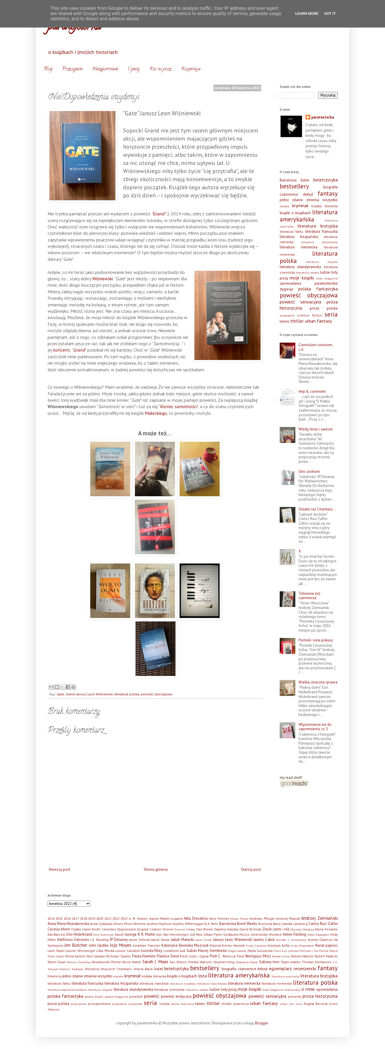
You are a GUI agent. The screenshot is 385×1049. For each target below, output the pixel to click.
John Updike (99, 945)
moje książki (302, 278)
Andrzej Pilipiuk (288, 918)
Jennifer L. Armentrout (291, 940)
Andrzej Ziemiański (319, 918)
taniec (285, 321)
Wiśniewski (102, 278)
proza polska (324, 308)
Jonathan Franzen (146, 945)
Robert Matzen (302, 956)
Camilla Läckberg (294, 923)
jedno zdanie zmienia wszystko (309, 199)
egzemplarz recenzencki (292, 968)
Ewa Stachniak (103, 934)
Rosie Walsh (131, 962)
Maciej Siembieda (212, 950)
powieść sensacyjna (300, 302)
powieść (151, 996)
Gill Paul (196, 934)
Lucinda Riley (151, 950)
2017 (75, 918)
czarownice (289, 194)
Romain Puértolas (79, 962)
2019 (91, 918)
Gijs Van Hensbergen (172, 934)
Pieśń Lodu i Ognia (194, 956)
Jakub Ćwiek (203, 940)
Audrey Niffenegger (188, 923)
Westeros (92, 969)
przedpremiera (99, 1003)
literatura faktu (291, 231)
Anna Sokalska (101, 923)
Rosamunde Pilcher (107, 962)
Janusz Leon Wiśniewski (94, 694)
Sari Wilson (178, 962)
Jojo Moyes (120, 945)
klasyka (285, 206)
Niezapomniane (105, 69)
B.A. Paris (211, 923)
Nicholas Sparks (118, 956)
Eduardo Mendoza (302, 929)
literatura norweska (277, 983)
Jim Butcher (75, 945)
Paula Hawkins (144, 956)
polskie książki (94, 997)
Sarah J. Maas (155, 961)
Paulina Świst (168, 956)
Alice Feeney (219, 918)
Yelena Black (143, 969)
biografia (330, 187)
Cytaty (134, 69)
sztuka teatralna (182, 1004)
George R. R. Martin (139, 934)
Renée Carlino (281, 956)
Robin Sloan (57, 962)
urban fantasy (318, 321)
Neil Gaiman (95, 956)
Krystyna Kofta (279, 945)
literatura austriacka (285, 976)
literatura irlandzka (154, 983)
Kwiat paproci (326, 945)
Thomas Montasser (316, 962)
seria (331, 314)
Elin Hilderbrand (79, 934)
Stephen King (224, 962)
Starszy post (251, 869)
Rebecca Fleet (234, 956)
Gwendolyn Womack (266, 934)
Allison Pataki (239, 919)
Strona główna (156, 869)
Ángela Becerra (315, 1003)
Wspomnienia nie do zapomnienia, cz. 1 (315, 727)
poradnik (136, 996)
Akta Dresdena (196, 918)
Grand (79, 350)
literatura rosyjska (322, 262)
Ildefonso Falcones (73, 939)
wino (299, 1004)
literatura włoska (307, 272)
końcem (61, 350)
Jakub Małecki (182, 939)
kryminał (300, 205)
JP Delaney (119, 939)
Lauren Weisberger (80, 950)
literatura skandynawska (300, 266)
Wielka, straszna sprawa (318, 682)
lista (202, 976)
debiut (308, 194)
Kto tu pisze (160, 69)
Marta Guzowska (260, 950)
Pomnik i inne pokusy (316, 640)
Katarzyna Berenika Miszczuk (185, 945)
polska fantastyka (318, 289)
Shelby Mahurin (200, 962)
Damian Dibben (185, 929)
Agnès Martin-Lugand (165, 918)
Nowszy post (59, 869)
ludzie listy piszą (223, 989)
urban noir (287, 1004)
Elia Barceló (57, 934)
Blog (48, 69)
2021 (107, 918)
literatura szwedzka (169, 989)
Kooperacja (190, 69)
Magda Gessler (236, 951)
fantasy (328, 193)
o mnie (308, 989)
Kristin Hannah (233, 945)
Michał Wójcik (328, 951)
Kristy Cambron (256, 945)
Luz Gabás (188, 950)
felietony (54, 976)
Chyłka (76, 929)
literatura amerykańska (309, 215)
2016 (67, 918)
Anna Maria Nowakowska (68, 923)
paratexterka (322, 117)
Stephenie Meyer (247, 962)
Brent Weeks (247, 923)
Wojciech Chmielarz (116, 969)
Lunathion (171, 950)
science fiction (309, 315)
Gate (60, 694)
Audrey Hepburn (159, 923)
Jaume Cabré (264, 939)
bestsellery (294, 186)
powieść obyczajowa (156, 694)
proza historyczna (320, 996)
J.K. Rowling (100, 939)
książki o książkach (295, 212)
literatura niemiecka (298, 247)
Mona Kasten (75, 956)
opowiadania (290, 283)
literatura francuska (321, 231)
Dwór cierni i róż (276, 929)
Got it (330, 13)
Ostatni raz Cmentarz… (317, 509)
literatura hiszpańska (299, 236)
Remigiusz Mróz (258, 956)
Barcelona (288, 180)
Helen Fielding (294, 934)
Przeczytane (72, 69)
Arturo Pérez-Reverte (129, 923)
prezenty (294, 996)
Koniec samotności (178, 406)
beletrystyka (325, 180)
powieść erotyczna (176, 996)
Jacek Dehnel (139, 939)
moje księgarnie (327, 278)
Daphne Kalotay (226, 929)
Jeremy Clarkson (320, 939)
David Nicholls (251, 929)
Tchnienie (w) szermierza (309, 596)
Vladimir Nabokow (71, 969)
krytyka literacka (324, 206)
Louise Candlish (127, 950)
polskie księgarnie (116, 997)
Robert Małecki (326, 956)
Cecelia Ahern (59, 929)
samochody (135, 1004)
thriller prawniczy (235, 1003)
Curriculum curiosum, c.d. (316, 347)
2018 (83, 918)
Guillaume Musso (236, 934)
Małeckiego (156, 413)
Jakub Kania (160, 939)
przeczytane (78, 1004)
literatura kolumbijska (319, 242)
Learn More (307, 13)
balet (305, 180)
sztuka (164, 1003)
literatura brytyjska (317, 226)
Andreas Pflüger (262, 918)
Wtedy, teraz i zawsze (316, 429)
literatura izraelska (183, 983)
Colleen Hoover (161, 929)
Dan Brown (204, 929)
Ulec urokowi (309, 471)
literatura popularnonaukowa (67, 990)
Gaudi (119, 934)
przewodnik (287, 315)
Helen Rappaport (318, 934)
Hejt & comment (312, 391)
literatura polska (126, 694)
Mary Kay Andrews (286, 951)
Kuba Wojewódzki (302, 945)
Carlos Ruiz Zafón (323, 923)
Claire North (91, 929)
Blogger (261, 1023)
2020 (99, 918)
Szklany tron (269, 961)
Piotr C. (216, 956)
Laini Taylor (56, 950)
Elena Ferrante (326, 929)
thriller (297, 321)
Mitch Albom (56, 956)
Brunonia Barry (269, 923)
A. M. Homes (138, 918)
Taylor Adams (291, 962)
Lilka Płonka (105, 950)
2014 (51, 918)
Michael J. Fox (309, 951)
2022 (116, 918)
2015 (59, 918)
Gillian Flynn (212, 934)
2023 (124, 918)
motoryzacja (292, 990)
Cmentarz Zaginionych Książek (125, 929)
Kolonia (215, 945)
